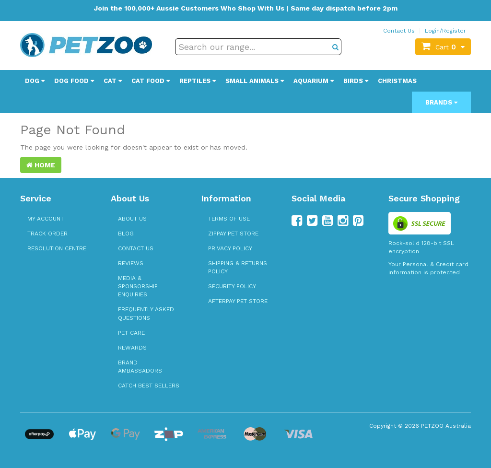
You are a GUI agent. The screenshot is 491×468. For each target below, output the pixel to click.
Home (40, 165)
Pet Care (131, 332)
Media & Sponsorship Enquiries (138, 286)
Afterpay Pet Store (238, 301)
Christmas (397, 80)
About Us (132, 218)
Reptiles (197, 80)
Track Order (47, 233)
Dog (35, 80)
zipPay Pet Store (233, 233)
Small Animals (254, 80)
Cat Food (150, 80)
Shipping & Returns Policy (237, 267)
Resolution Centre (56, 248)
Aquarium (313, 80)
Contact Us (399, 31)
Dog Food (74, 80)
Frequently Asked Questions (146, 313)
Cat (113, 80)
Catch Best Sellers (148, 385)
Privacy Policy (230, 248)
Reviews (130, 263)
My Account (45, 218)
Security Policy (232, 286)
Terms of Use (229, 218)
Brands (441, 102)
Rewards (132, 347)
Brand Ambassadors (140, 366)
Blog (126, 233)
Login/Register (445, 31)
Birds (355, 80)
